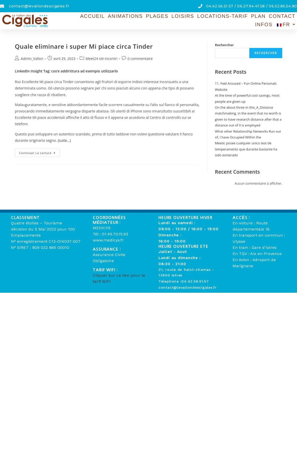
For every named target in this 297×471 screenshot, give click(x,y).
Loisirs (175, 16)
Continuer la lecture (39, 152)
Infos (287, 16)
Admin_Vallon (32, 58)
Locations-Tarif (211, 16)
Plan (243, 16)
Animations (123, 16)
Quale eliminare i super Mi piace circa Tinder (84, 46)
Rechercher (224, 45)
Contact (265, 16)
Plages (152, 16)
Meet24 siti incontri (101, 58)
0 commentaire (140, 58)
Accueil (94, 16)
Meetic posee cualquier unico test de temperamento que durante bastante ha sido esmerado (246, 149)
